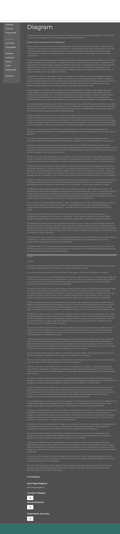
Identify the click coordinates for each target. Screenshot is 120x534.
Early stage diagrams (35, 487)
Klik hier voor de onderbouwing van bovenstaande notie (46, 42)
